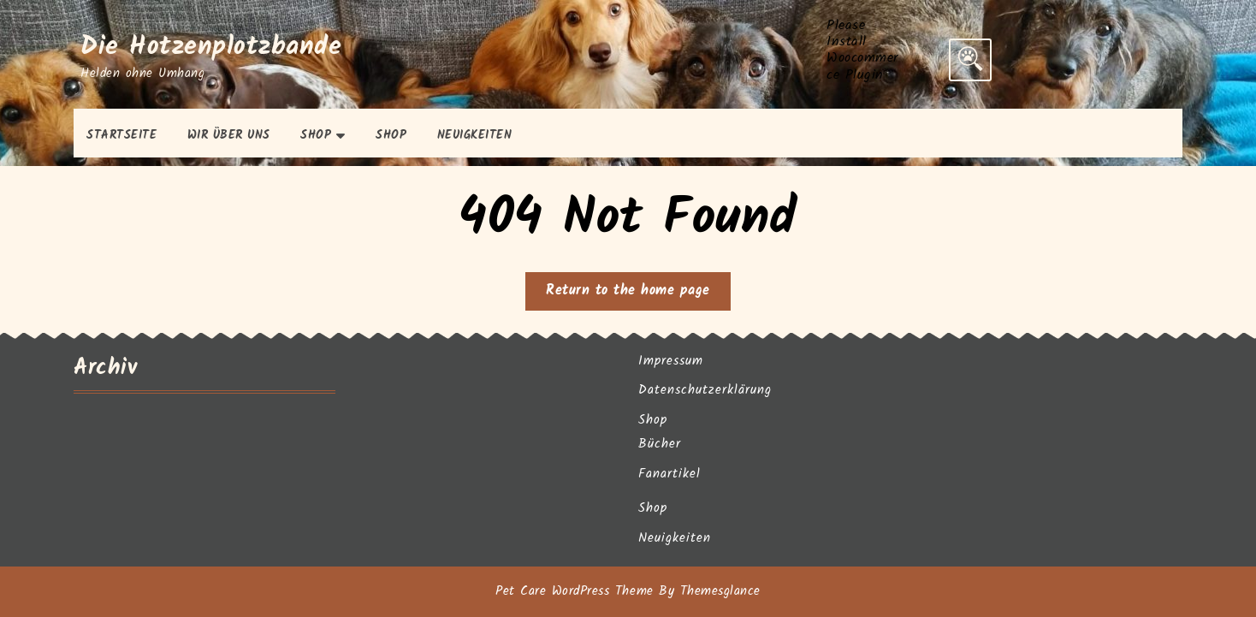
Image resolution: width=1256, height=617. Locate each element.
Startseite (121, 135)
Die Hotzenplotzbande (210, 47)
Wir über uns (228, 135)
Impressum (670, 361)
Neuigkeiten (474, 135)
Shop (315, 135)
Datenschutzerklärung (705, 390)
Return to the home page (638, 294)
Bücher (659, 444)
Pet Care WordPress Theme (574, 591)
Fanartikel (669, 474)
